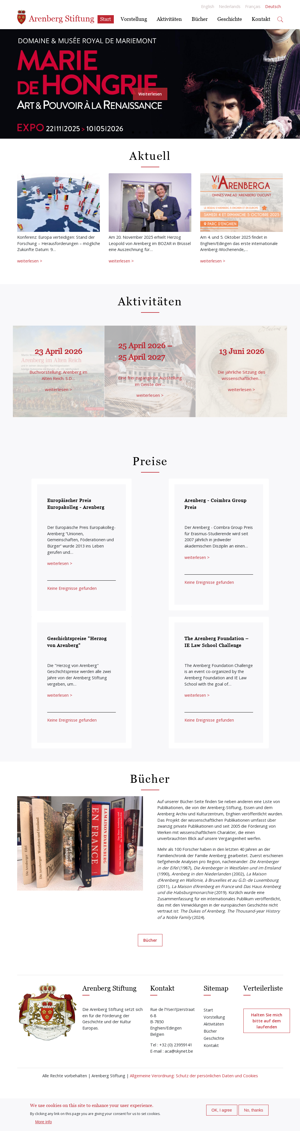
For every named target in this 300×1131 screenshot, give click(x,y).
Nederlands (230, 6)
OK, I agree (222, 1110)
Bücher (200, 19)
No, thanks (253, 1110)
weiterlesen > (29, 261)
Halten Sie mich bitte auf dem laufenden (266, 1021)
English (207, 6)
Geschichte (229, 19)
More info (43, 1122)
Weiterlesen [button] (150, 94)
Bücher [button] (150, 940)
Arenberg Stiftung (55, 17)
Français (253, 6)
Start (105, 19)
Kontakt (261, 19)
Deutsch (273, 6)
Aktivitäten (169, 19)
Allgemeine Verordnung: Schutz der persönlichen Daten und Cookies (194, 1075)
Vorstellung (134, 19)
